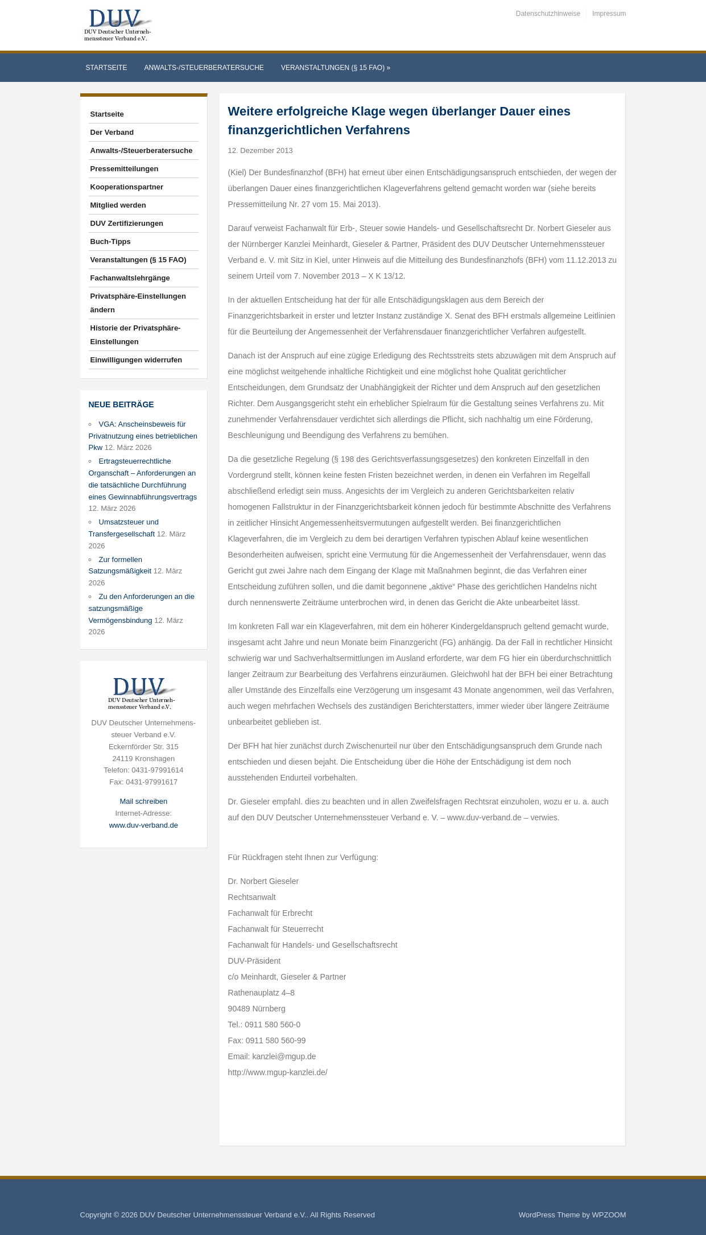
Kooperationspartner (127, 187)
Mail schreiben (143, 801)
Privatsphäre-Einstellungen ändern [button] (138, 303)
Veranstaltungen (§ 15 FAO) (335, 68)
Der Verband (112, 132)
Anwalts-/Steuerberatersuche (203, 68)
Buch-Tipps (110, 241)
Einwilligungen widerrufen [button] (136, 360)
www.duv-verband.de (143, 825)
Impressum (609, 14)
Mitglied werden (118, 205)
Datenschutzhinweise (548, 14)
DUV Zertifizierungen (127, 223)
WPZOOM (609, 1215)
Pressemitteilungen (124, 168)
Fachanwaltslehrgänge (130, 278)
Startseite (106, 68)
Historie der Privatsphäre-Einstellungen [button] (135, 335)
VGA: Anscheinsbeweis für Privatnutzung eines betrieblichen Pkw (143, 436)
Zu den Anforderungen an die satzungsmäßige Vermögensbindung (142, 608)
